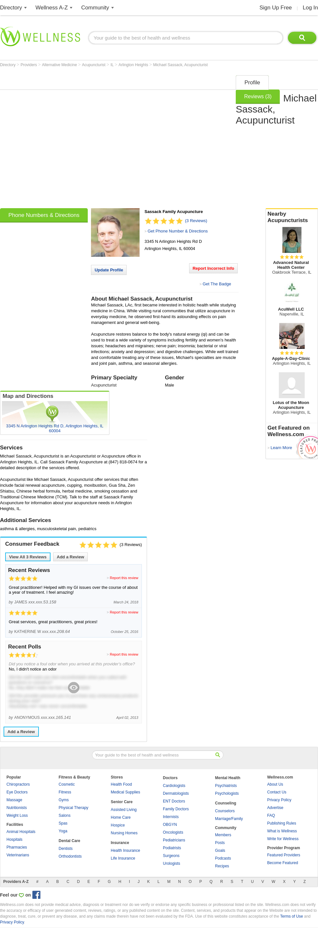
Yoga (63, 831)
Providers (29, 65)
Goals (220, 850)
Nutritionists (16, 807)
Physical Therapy (73, 807)
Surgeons (171, 855)
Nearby (291, 217)
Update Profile (109, 270)
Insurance (120, 842)
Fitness (65, 792)
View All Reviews (28, 556)
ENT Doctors (174, 801)
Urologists (171, 863)
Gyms (64, 800)
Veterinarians (17, 855)
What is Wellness (282, 831)
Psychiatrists (226, 785)
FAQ (271, 815)
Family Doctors (176, 809)
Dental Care (69, 841)
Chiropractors (18, 784)
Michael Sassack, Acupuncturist (180, 65)
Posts (220, 842)
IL (112, 65)
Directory (11, 8)
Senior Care (121, 802)
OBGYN (170, 824)
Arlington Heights (134, 65)
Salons (65, 815)
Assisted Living (124, 809)
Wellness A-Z (52, 8)
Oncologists (173, 832)
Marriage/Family (229, 818)
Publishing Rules (281, 823)
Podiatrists (172, 848)
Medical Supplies (125, 792)
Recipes (222, 866)
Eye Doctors (17, 792)
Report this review (124, 578)
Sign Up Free (275, 8)
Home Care (121, 817)
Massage (14, 800)
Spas (63, 823)
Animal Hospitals (20, 831)
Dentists (66, 848)
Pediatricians (174, 840)
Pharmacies (16, 847)
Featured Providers (283, 855)
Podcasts (223, 858)
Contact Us (276, 792)
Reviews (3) (257, 96)
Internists (171, 817)
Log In (310, 8)
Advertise (275, 807)
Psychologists (227, 793)
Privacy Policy (279, 800)
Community (95, 8)
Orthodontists (70, 856)
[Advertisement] (67, 139)
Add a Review (70, 556)
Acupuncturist (94, 65)
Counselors (225, 811)
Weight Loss (17, 815)
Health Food (121, 784)
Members (223, 835)
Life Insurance (123, 858)
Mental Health (227, 778)
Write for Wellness (283, 839)
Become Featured (282, 863)
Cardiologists (174, 785)
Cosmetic (67, 784)
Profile (252, 82)
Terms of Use (291, 916)
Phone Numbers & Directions (43, 215)
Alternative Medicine (60, 65)
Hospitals (14, 839)
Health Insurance (125, 850)
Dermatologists (176, 793)
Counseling (225, 803)
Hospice (118, 825)
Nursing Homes (124, 833)
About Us (275, 784)
